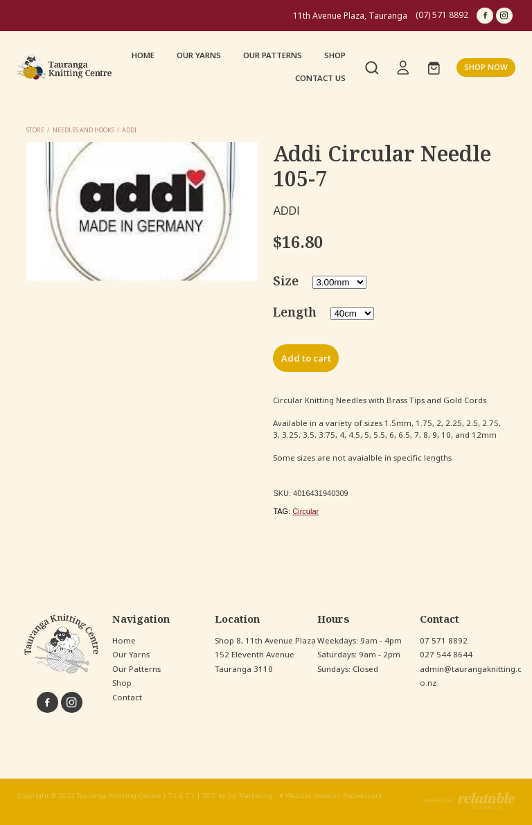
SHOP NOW (486, 67)
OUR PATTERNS (272, 55)
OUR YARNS (199, 55)
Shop (122, 683)
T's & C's (181, 796)
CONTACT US (320, 78)
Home (124, 640)
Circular (305, 511)
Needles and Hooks (83, 129)
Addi (129, 129)
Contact (127, 697)
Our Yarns (131, 654)
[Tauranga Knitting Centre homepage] (66, 67)
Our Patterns (136, 669)
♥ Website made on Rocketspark (330, 796)
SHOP (335, 55)
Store (35, 129)
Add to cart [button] (306, 358)
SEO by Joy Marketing (237, 796)
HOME (143, 55)
